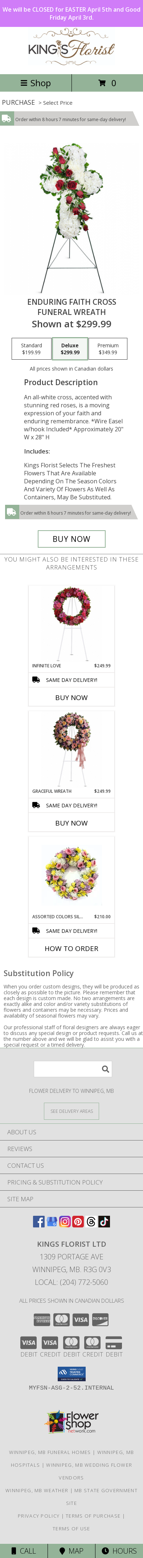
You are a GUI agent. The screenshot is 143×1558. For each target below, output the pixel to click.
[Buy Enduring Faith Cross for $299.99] (72, 539)
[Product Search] (73, 1069)
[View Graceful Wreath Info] (71, 750)
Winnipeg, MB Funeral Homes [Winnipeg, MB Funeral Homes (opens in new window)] (50, 1452)
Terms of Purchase (93, 1516)
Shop (35, 83)
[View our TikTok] (104, 1225)
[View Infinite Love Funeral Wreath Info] (71, 624)
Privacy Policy (39, 1516)
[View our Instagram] (65, 1225)
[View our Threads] (91, 1225)
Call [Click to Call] (24, 1551)
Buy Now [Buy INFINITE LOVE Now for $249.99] (71, 697)
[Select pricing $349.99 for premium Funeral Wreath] (108, 348)
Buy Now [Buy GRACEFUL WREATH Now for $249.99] (71, 823)
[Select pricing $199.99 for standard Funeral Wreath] (31, 348)
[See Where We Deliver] (71, 1110)
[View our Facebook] (39, 1225)
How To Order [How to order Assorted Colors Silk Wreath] (71, 948)
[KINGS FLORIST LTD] (71, 63)
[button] (72, 1374)
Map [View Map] (71, 1551)
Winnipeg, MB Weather (36, 1490)
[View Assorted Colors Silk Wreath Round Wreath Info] (71, 875)
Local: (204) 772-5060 (71, 1282)
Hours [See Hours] (119, 1551)
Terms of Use (71, 1528)
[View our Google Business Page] (52, 1225)
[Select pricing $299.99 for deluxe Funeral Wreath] (70, 348)
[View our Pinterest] (78, 1225)
